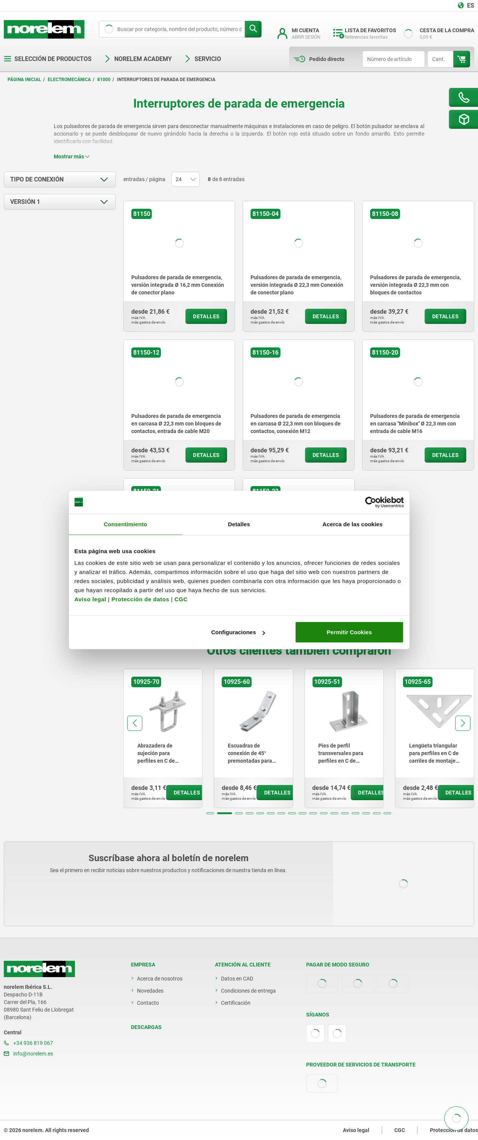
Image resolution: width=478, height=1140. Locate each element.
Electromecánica (69, 79)
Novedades (150, 991)
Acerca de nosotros (159, 979)
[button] (210, 813)
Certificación (236, 1003)
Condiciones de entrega (248, 991)
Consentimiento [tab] (125, 524)
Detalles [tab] (239, 524)
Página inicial (24, 79)
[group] (162, 738)
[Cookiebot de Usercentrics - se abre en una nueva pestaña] (371, 502)
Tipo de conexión (37, 179)
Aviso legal (90, 599)
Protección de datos (140, 599)
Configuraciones (238, 632)
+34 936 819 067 (28, 1043)
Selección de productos (48, 59)
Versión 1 (25, 201)
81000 (104, 79)
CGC (181, 599)
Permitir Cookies (349, 632)
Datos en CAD (237, 979)
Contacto (148, 1003)
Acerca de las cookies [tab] (352, 524)
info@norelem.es (28, 1054)
